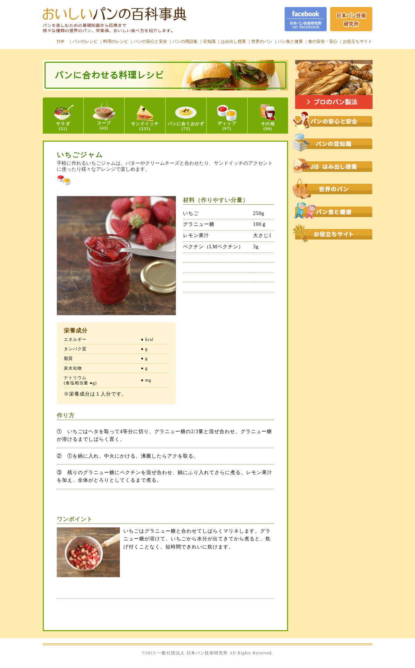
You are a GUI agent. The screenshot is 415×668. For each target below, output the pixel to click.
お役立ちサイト (357, 41)
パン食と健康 (290, 41)
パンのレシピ (85, 41)
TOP (60, 41)
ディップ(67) (227, 118)
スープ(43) (104, 115)
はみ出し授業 (233, 41)
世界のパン (261, 41)
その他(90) (268, 117)
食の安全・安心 (323, 41)
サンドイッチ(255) (145, 118)
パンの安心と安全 (150, 41)
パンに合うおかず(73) (186, 119)
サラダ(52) (63, 118)
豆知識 (209, 41)
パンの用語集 (185, 41)
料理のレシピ (115, 41)
